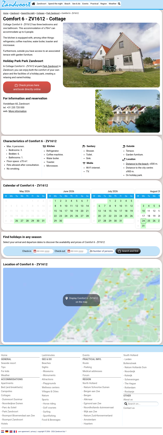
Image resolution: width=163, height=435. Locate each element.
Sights (45, 367)
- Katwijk (127, 375)
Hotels (4, 423)
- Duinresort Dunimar (11, 399)
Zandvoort (41, 3)
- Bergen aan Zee (91, 391)
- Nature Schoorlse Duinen (96, 387)
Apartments (7, 383)
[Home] (33, 3)
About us (128, 399)
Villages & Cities (50, 391)
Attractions (47, 379)
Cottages (6, 395)
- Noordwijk (129, 371)
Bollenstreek (129, 363)
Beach (67, 3)
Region (103, 3)
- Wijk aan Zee (90, 411)
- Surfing (46, 411)
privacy (33, 431)
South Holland (130, 355)
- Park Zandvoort (9, 411)
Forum (86, 375)
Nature (45, 395)
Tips (3, 367)
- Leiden (127, 359)
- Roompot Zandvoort (12, 419)
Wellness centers (51, 387)
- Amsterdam (89, 419)
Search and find (128, 251)
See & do (76, 3)
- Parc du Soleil (8, 407)
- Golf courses (49, 407)
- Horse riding (49, 403)
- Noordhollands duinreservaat (98, 407)
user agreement (23, 431)
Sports (45, 399)
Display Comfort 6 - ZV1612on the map (81, 300)
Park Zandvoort (50, 66)
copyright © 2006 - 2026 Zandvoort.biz (51, 431)
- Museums (47, 371)
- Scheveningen (131, 379)
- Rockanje (128, 391)
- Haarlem (88, 423)
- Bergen (87, 395)
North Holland (90, 383)
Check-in (27, 251)
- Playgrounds (49, 383)
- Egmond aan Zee (92, 403)
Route (86, 363)
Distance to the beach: (137, 164)
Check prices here (27, 87)
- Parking (87, 367)
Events (85, 3)
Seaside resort (8, 363)
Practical (94, 3)
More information (18, 111)
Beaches (46, 363)
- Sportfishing (49, 415)
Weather (112, 3)
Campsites (6, 391)
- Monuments (49, 375)
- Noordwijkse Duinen (12, 403)
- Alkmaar (87, 399)
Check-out (60, 251)
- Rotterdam (129, 387)
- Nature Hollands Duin (135, 367)
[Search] (119, 3)
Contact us (129, 408)
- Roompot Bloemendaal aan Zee (18, 415)
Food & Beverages (51, 419)
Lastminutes (48, 355)
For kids (5, 371)
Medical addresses (92, 371)
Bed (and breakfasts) (12, 387)
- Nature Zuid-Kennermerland (97, 415)
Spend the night (55, 3)
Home (4, 355)
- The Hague (129, 383)
